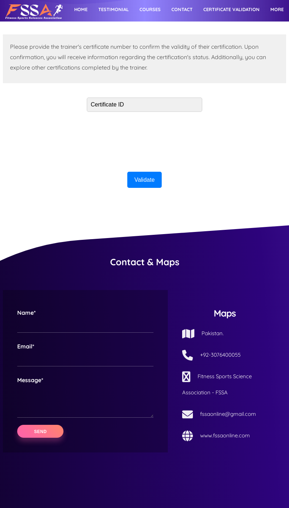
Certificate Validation (231, 9)
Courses (150, 9)
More (277, 9)
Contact (182, 9)
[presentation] (144, 140)
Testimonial (113, 9)
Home (80, 9)
